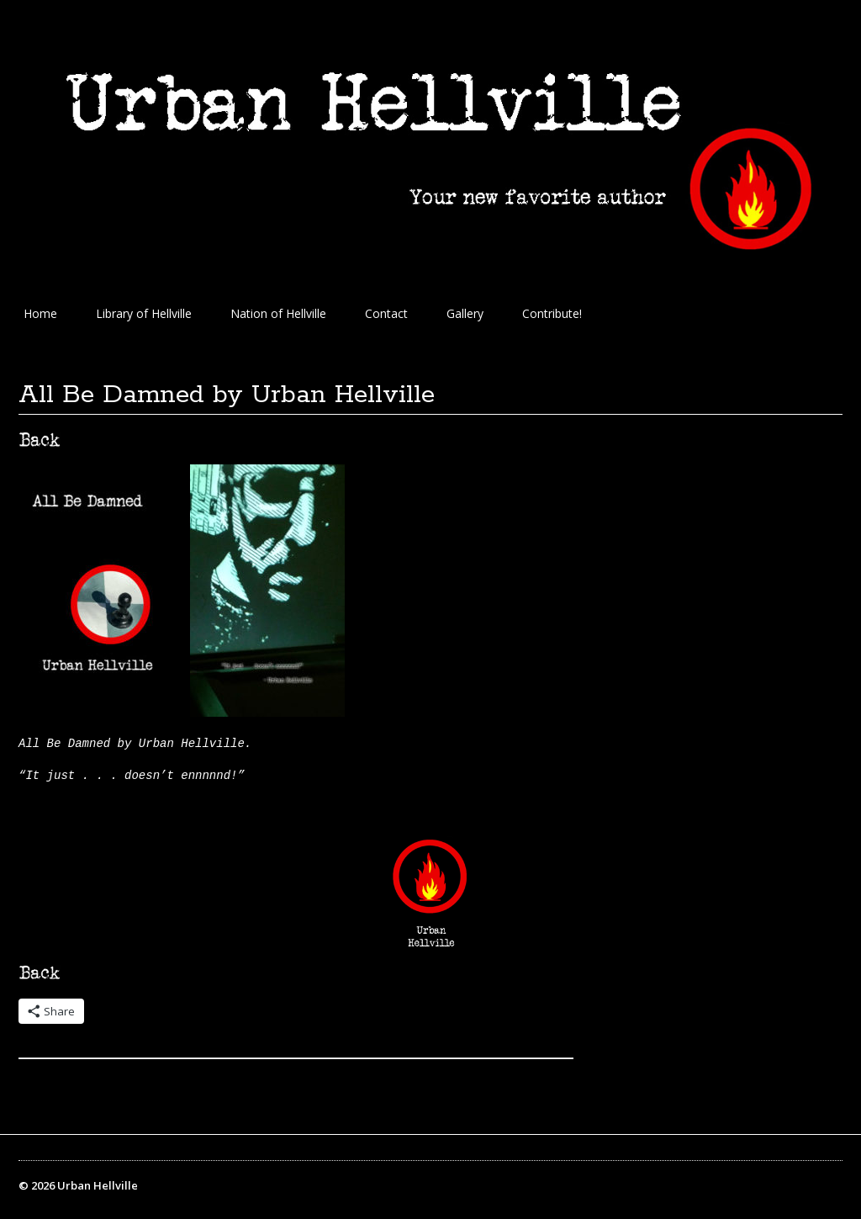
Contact (386, 313)
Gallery (464, 313)
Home (40, 313)
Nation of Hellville (278, 313)
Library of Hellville (144, 313)
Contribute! (552, 313)
